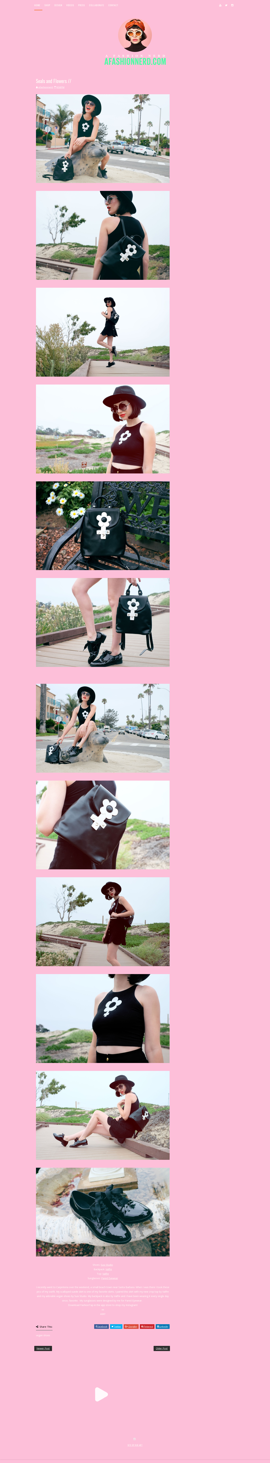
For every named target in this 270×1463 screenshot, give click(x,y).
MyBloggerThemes (90, 1449)
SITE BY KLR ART (135, 1445)
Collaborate (96, 5)
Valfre (109, 1269)
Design (58, 5)
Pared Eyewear (109, 1278)
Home (37, 5)
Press (81, 5)
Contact (113, 5)
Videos (70, 5)
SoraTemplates (55, 1449)
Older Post (162, 1348)
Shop (47, 5)
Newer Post (43, 1348)
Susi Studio (107, 1264)
